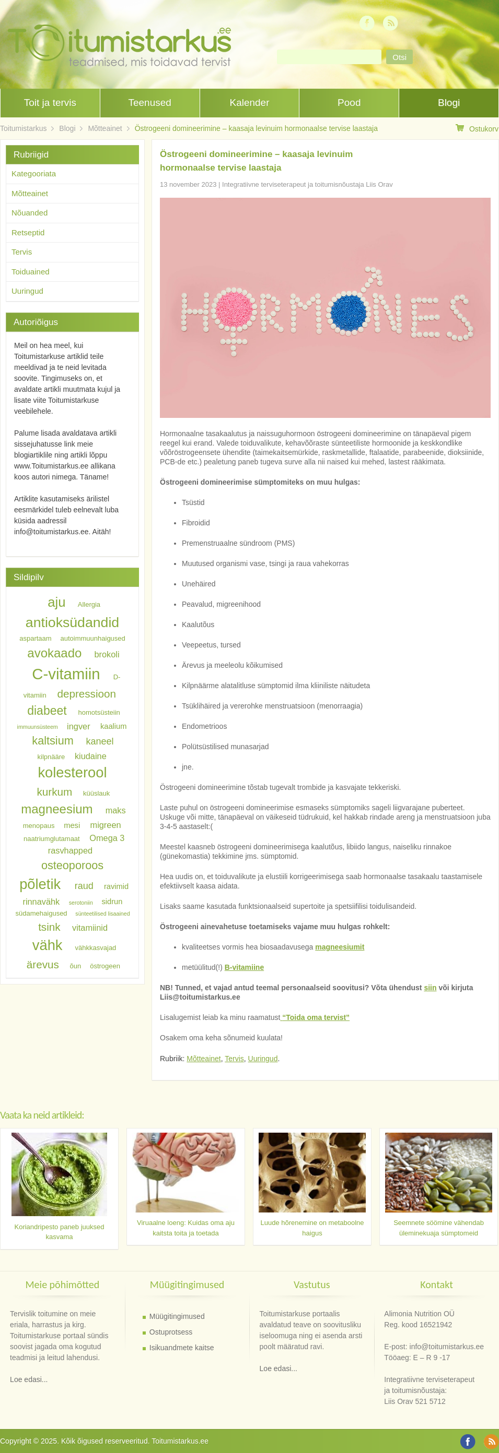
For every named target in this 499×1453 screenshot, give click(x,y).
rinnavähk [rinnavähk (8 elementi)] (41, 901)
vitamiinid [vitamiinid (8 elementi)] (90, 927)
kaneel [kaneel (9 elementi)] (99, 741)
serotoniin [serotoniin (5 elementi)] (81, 902)
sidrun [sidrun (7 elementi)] (111, 902)
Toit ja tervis (50, 102)
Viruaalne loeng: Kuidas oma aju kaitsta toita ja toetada (186, 1228)
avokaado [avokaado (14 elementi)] (54, 653)
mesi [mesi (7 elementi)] (72, 825)
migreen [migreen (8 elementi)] (105, 825)
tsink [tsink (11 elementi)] (49, 927)
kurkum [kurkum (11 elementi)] (55, 792)
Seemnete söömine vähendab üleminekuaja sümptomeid (438, 1228)
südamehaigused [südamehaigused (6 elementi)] (41, 913)
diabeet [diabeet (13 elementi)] (46, 710)
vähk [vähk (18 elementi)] (47, 945)
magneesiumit (339, 947)
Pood (349, 102)
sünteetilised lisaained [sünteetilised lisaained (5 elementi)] (102, 913)
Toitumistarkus (23, 128)
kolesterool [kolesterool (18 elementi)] (72, 772)
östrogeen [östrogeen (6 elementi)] (105, 966)
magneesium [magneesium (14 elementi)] (56, 809)
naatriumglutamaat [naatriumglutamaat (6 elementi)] (52, 838)
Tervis (234, 1058)
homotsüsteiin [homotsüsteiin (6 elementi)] (99, 712)
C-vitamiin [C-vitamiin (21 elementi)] (66, 673)
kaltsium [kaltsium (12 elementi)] (52, 740)
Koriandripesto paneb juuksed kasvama (59, 1232)
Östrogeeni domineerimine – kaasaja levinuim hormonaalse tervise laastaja (256, 128)
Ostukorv (477, 128)
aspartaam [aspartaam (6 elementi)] (35, 638)
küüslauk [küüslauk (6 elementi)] (96, 793)
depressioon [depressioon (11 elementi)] (86, 694)
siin (430, 987)
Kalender (249, 102)
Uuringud (263, 1058)
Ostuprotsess (170, 1332)
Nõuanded (29, 212)
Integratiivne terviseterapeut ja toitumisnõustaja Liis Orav (307, 184)
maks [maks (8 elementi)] (116, 810)
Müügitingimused (177, 1316)
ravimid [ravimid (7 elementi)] (116, 886)
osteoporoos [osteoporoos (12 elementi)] (72, 864)
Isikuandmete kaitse (181, 1347)
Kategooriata (33, 173)
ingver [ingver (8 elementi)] (78, 725)
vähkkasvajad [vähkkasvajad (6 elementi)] (96, 948)
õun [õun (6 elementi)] (76, 966)
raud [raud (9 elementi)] (84, 886)
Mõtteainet (105, 128)
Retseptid (27, 232)
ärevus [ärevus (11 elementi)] (43, 964)
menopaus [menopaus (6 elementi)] (39, 826)
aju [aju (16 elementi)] (56, 602)
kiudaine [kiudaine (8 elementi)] (91, 755)
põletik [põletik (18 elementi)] (40, 884)
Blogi (449, 102)
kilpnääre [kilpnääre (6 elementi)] (51, 756)
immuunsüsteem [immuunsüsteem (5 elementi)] (37, 727)
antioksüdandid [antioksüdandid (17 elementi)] (72, 622)
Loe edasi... (29, 1379)
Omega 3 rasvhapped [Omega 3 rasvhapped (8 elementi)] (86, 844)
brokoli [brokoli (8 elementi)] (106, 654)
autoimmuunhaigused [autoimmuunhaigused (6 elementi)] (93, 638)
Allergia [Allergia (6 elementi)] (89, 604)
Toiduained (30, 271)
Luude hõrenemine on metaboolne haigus (312, 1228)
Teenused (149, 102)
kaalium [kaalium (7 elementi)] (113, 726)
